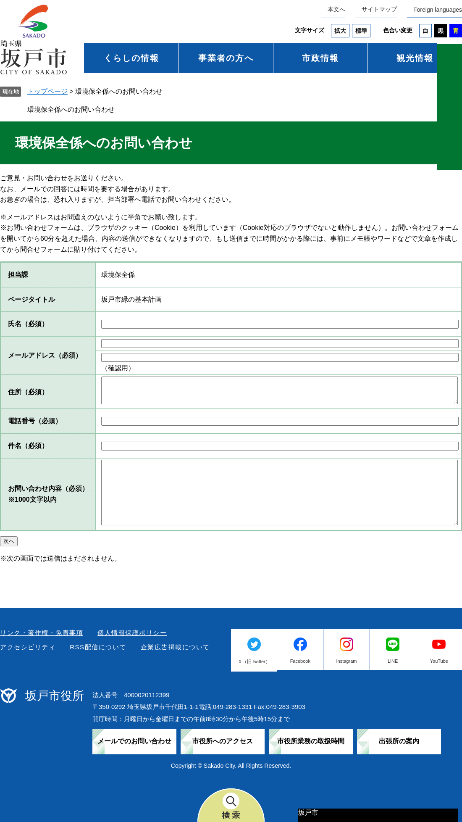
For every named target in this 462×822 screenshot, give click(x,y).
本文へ (336, 9)
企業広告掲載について (175, 647)
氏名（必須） (28, 323)
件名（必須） (28, 445)
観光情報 (414, 58)
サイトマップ (379, 9)
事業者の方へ (226, 58)
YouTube (439, 661)
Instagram (346, 661)
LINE (393, 661)
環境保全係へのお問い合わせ (71, 109)
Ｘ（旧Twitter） (254, 661)
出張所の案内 (399, 741)
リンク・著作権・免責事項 (41, 632)
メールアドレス (45, 355)
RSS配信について (98, 647)
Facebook (300, 661)
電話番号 (35, 420)
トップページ (47, 91)
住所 (28, 391)
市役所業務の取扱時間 (310, 741)
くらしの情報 (131, 58)
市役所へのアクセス (222, 741)
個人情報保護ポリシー (132, 632)
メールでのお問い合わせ (134, 741)
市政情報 (320, 58)
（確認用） (118, 367)
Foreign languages (437, 9)
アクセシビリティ (27, 647)
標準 (361, 30)
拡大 (340, 30)
